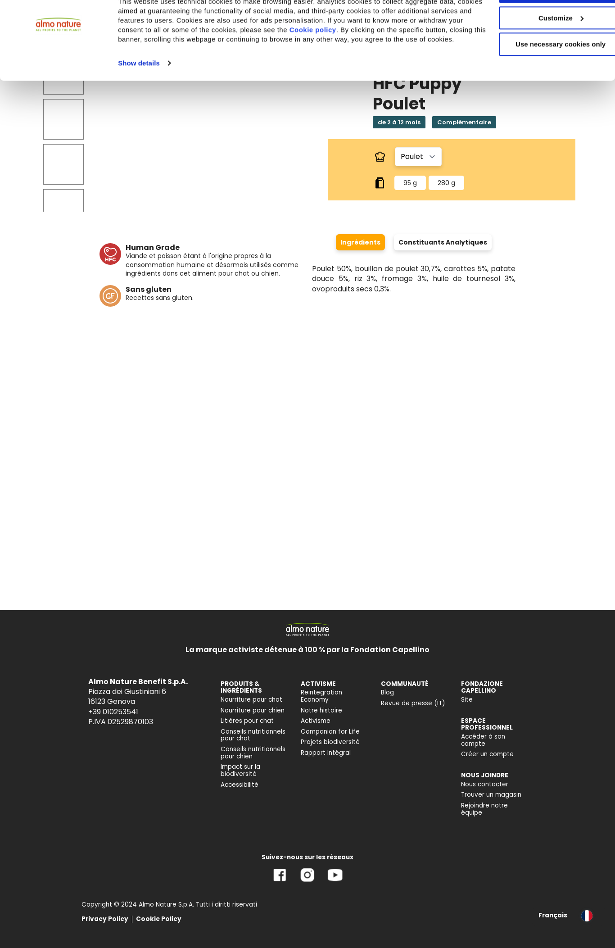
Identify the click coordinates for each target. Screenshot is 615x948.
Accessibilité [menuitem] (239, 784)
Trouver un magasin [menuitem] (491, 794)
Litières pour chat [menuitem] (247, 721)
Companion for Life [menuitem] (330, 731)
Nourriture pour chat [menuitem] (251, 699)
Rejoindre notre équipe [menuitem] (484, 809)
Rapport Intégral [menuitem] (326, 752)
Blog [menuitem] (387, 692)
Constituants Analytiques (442, 242)
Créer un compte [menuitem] (487, 754)
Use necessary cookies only (540, 75)
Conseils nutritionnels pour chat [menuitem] (253, 735)
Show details (139, 103)
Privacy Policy (104, 919)
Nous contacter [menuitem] (484, 784)
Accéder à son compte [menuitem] (483, 740)
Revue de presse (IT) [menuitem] (413, 703)
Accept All (540, 22)
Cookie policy (359, 60)
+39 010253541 (113, 712)
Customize (540, 49)
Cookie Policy (158, 919)
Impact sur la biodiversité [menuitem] (240, 770)
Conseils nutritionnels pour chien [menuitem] (253, 753)
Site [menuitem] (467, 699)
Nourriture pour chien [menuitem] (253, 710)
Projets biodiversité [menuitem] (330, 742)
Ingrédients (360, 242)
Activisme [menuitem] (315, 721)
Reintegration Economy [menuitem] (321, 696)
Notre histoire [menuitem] (321, 710)
